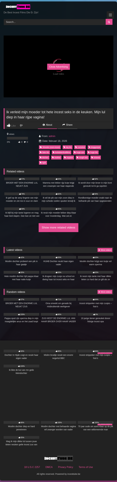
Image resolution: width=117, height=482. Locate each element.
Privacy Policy (65, 467)
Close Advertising (58, 66)
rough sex (82, 157)
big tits (68, 147)
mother (56, 157)
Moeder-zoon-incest (50, 147)
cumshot (80, 147)
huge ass (79, 152)
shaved (95, 157)
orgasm (68, 157)
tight (43, 162)
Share (67, 125)
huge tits (93, 152)
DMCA (49, 467)
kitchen (44, 157)
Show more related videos (58, 227)
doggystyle (94, 147)
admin (52, 136)
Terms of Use (86, 467)
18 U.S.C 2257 (32, 467)
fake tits (44, 152)
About (47, 125)
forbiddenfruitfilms (61, 152)
